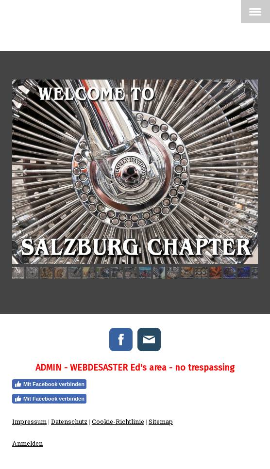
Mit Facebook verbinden (49, 384)
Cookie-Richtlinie (118, 421)
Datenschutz (69, 421)
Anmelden (27, 443)
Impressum (29, 421)
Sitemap (161, 421)
